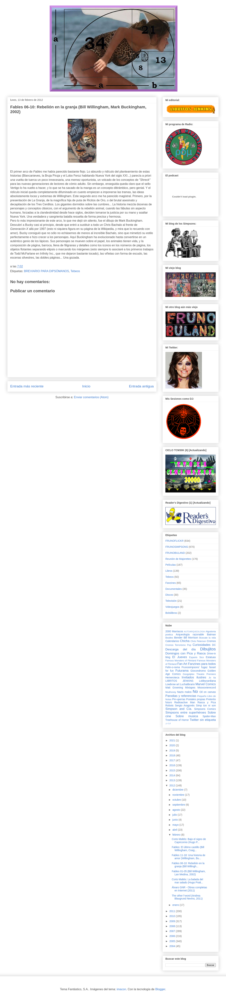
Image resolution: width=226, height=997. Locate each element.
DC (214, 644)
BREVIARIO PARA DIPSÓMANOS (46, 271)
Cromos (211, 641)
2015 (172, 770)
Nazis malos (184, 691)
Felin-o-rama (172, 667)
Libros (168, 570)
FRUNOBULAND (175, 552)
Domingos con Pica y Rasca (185, 653)
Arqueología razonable (190, 634)
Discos (169, 594)
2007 (172, 931)
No (195, 691)
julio (175, 814)
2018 (172, 755)
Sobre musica (187, 716)
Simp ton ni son (206, 705)
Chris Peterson (198, 641)
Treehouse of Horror (177, 719)
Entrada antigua (141, 386)
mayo (175, 824)
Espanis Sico (196, 657)
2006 (172, 936)
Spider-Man (209, 716)
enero (176, 904)
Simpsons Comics (205, 708)
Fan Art (182, 664)
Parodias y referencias (180, 696)
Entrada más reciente (26, 386)
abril (175, 829)
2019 (172, 750)
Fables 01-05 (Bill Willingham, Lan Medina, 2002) (189, 873)
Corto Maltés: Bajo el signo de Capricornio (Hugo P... (189, 841)
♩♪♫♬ (168, 723)
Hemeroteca (172, 677)
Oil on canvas (208, 691)
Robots (169, 705)
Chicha (184, 641)
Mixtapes (190, 687)
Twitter (194, 720)
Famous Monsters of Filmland (180, 660)
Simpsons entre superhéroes (185, 712)
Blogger (160, 989)
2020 (172, 745)
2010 (172, 916)
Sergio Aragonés (185, 705)
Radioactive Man (184, 702)
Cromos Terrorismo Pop (178, 645)
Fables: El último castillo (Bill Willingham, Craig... (188, 849)
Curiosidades (201, 645)
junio (175, 819)
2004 (172, 946)
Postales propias (195, 699)
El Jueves (179, 657)
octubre (177, 799)
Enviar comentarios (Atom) (91, 397)
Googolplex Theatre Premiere (199, 674)
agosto (176, 809)
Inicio (86, 386)
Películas (170, 564)
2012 (172, 785)
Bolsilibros (171, 612)
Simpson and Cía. (178, 709)
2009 (172, 921)
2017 (172, 760)
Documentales (173, 588)
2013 (172, 780)
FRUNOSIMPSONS (176, 546)
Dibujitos (208, 649)
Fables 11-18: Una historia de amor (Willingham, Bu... (188, 857)
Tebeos (75, 271)
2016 (172, 765)
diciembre (178, 789)
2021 (172, 740)
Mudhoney (170, 692)
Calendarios (172, 641)
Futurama (182, 670)
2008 (172, 926)
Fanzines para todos (202, 664)
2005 (172, 941)
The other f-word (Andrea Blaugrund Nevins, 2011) (187, 897)
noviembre (178, 794)
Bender (178, 637)
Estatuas (211, 657)
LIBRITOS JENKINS (179, 680)
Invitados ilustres (194, 677)
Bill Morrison (191, 637)
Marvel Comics (206, 684)
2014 (172, 775)
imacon (121, 989)
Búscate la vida (207, 637)
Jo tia (212, 677)
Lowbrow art (172, 684)
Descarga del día (180, 649)
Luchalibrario (187, 684)
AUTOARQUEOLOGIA (194, 631)
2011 (172, 911)
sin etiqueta (208, 720)
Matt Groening (174, 687)
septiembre (179, 804)
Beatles (169, 637)
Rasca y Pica (207, 702)
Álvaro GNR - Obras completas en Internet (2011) (189, 889)
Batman (211, 634)
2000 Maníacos (174, 631)
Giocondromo (198, 670)
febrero (176, 834)
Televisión (171, 600)
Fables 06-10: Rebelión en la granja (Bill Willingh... (188, 865)
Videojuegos (172, 606)
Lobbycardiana (207, 680)
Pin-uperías (178, 699)
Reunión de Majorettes (178, 558)
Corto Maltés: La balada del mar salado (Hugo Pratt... (187, 881)
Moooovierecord (207, 687)
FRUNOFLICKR (174, 540)
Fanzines (170, 582)
